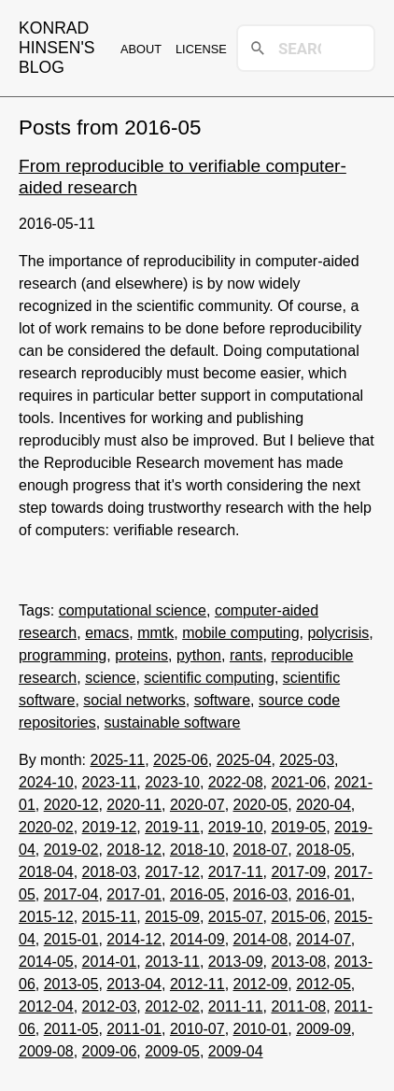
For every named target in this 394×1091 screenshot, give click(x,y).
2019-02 (71, 849)
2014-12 (134, 939)
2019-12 (109, 827)
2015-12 (46, 917)
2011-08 (298, 1006)
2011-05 (71, 1029)
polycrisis (338, 633)
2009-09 (323, 1029)
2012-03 (109, 1006)
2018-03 (109, 872)
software (222, 700)
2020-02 (46, 827)
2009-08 (46, 1051)
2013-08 (298, 962)
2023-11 (109, 782)
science (110, 678)
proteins (141, 655)
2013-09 (235, 962)
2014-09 (197, 939)
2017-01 (134, 894)
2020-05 (260, 805)
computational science (132, 610)
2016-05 (197, 894)
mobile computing (240, 633)
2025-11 (117, 760)
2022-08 (235, 782)
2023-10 (172, 782)
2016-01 (323, 894)
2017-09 (298, 872)
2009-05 (172, 1051)
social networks (134, 700)
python (198, 655)
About (141, 49)
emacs (107, 633)
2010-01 (260, 1029)
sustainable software (173, 722)
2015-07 (235, 917)
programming (62, 655)
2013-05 (71, 984)
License (201, 49)
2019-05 (298, 827)
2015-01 (71, 939)
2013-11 (172, 962)
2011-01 (134, 1029)
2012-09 (260, 984)
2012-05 (323, 984)
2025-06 (180, 760)
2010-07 (197, 1029)
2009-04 (235, 1051)
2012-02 (172, 1006)
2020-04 (323, 805)
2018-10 (197, 849)
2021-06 (298, 782)
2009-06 (109, 1051)
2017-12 (172, 872)
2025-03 (306, 760)
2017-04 (71, 894)
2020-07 (197, 805)
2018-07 (260, 849)
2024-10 (46, 782)
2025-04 (244, 760)
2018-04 (46, 872)
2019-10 (235, 827)
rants (246, 655)
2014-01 (109, 962)
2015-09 (172, 917)
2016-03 (260, 894)
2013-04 (134, 984)
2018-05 (323, 849)
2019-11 (172, 827)
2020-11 (134, 805)
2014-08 (260, 939)
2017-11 (235, 872)
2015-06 (298, 917)
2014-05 (46, 962)
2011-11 (235, 1006)
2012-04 (46, 1006)
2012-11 (197, 984)
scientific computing (209, 678)
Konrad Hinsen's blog (57, 48)
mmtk (155, 633)
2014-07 (323, 939)
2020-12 (71, 805)
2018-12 (134, 849)
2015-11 (109, 917)
